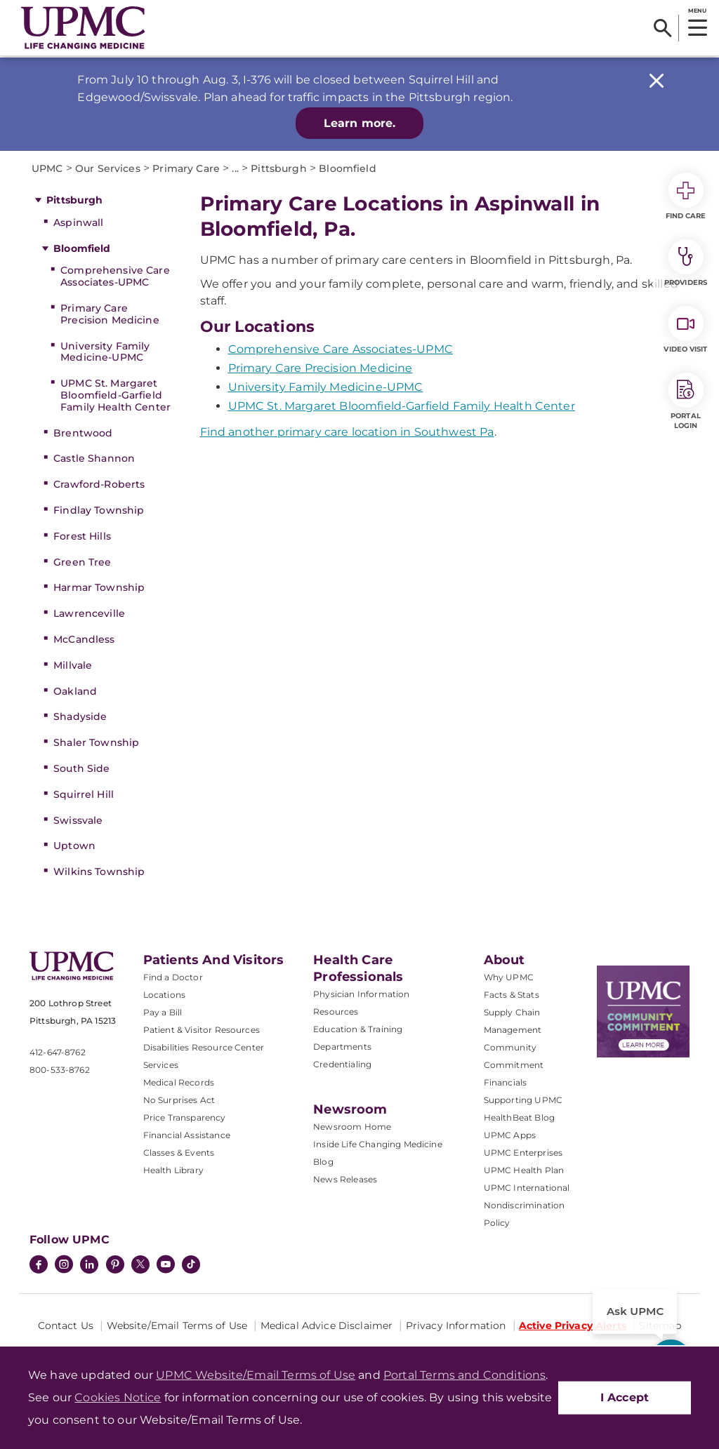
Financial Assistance (186, 1135)
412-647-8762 (57, 1052)
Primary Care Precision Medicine (109, 314)
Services (160, 1065)
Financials (505, 1082)
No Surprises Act (179, 1100)
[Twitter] (140, 1264)
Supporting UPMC (523, 1100)
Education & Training (357, 1029)
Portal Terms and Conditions (464, 1375)
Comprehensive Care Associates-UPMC (115, 276)
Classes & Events (179, 1152)
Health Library (173, 1170)
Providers (685, 263)
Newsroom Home (352, 1126)
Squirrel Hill (83, 794)
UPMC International (527, 1187)
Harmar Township (99, 587)
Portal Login (686, 401)
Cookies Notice (117, 1397)
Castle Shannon (94, 458)
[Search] (662, 28)
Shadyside (80, 716)
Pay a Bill (163, 1012)
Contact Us (65, 1325)
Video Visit (685, 330)
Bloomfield (81, 248)
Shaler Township (96, 742)
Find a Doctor (173, 977)
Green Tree (82, 562)
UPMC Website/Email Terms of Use (255, 1375)
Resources (335, 1011)
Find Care (686, 196)
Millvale (72, 665)
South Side (81, 768)
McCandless (83, 639)
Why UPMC (509, 977)
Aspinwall (78, 222)
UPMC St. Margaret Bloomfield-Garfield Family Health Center (115, 395)
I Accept (624, 1397)
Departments (342, 1046)
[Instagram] (64, 1266)
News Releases (345, 1179)
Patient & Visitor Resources (201, 1029)
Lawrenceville (89, 613)
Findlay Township (98, 510)
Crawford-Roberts (99, 484)
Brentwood (82, 433)
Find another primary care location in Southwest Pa (347, 432)
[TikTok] (191, 1264)
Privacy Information (456, 1325)
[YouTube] (166, 1266)
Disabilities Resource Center (203, 1047)
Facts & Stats (511, 994)
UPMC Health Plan (524, 1170)
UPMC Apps (510, 1135)
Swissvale (78, 820)
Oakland (75, 691)
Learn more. (360, 123)
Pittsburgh (74, 200)
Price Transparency (184, 1117)
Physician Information (361, 994)
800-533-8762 (59, 1069)
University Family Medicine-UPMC (105, 352)
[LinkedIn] (89, 1266)
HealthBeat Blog (519, 1117)
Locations (164, 994)
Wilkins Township (99, 871)
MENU (697, 10)
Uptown (74, 845)
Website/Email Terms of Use (177, 1325)
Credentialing (342, 1064)
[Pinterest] (115, 1266)
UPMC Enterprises (523, 1152)
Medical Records (178, 1082)
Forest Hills (82, 536)
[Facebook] (38, 1266)
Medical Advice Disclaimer (326, 1325)
